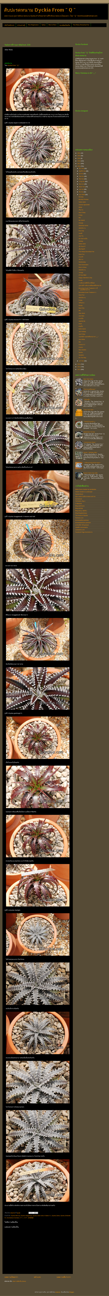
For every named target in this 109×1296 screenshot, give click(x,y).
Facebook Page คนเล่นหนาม (83, 532)
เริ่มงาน (81, 210)
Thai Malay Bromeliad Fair (81, 25)
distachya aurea (83, 225)
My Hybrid (82, 220)
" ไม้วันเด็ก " (87, 399)
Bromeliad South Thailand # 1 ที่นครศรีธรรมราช (88, 289)
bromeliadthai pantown (82, 520)
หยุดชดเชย (82, 321)
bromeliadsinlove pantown (83, 522)
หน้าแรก (37, 1277)
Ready (81, 305)
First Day (81, 231)
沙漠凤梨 (30, 1218)
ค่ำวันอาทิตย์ (82, 275)
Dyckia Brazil (79, 494)
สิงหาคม (81, 179)
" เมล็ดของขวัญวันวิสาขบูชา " (92, 463)
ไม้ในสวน (81, 303)
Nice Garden (82, 350)
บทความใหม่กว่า (11, 1277)
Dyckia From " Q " (13, 65)
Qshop (43, 25)
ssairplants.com (80, 529)
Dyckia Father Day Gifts (90, 473)
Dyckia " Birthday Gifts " (90, 452)
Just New (81, 316)
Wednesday (82, 262)
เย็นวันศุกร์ (82, 249)
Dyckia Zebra (56, 1215)
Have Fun (82, 254)
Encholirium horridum (13, 1218)
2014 (79, 366)
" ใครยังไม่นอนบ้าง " (89, 421)
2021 (79, 153)
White (80, 207)
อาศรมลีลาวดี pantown (82, 525)
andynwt (57, 1292)
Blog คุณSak (79, 508)
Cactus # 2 (82, 344)
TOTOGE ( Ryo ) (80, 501)
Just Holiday (82, 331)
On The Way (82, 357)
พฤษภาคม (82, 186)
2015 (79, 364)
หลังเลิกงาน (82, 228)
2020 (79, 155)
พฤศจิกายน (82, 171)
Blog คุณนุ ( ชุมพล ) (81, 510)
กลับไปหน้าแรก (9, 25)
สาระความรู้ (21, 25)
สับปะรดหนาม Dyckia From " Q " (40, 10)
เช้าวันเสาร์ (82, 246)
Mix (80, 217)
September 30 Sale (89, 432)
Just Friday (82, 334)
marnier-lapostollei (84, 204)
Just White (82, 339)
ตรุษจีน (81, 326)
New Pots (81, 308)
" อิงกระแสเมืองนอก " (89, 389)
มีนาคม (81, 192)
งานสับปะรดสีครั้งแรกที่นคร (87, 283)
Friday (80, 215)
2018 (79, 161)
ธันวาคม (81, 168)
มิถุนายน (81, 184)
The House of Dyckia (81, 515)
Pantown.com (79, 518)
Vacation (81, 355)
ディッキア (23, 1218)
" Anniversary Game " (89, 442)
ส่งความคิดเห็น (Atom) (19, 1281)
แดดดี (80, 233)
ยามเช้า (81, 257)
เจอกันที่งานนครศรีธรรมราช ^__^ (88, 336)
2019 (79, 158)
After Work (82, 313)
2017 (79, 163)
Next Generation (83, 264)
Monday (81, 197)
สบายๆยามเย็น (83, 238)
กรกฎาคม (82, 181)
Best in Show (52, 25)
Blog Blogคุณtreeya (81, 513)
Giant (80, 323)
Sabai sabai (82, 202)
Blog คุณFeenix (80, 506)
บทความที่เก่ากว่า (64, 1277)
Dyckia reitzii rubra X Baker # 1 (42, 1215)
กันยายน (81, 176)
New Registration (33, 25)
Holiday (81, 241)
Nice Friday (82, 212)
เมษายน (81, 189)
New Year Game (88, 379)
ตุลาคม (81, 173)
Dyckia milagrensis (26, 1215)
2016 (79, 166)
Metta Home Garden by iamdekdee (85, 489)
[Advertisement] (38, 34)
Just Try (81, 236)
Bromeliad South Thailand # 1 (87, 292)
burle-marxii (82, 329)
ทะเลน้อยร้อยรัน (65, 25)
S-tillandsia (78, 503)
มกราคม (81, 361)
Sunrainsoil (78, 499)
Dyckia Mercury (15, 1215)
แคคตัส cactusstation (81, 527)
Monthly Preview (83, 199)
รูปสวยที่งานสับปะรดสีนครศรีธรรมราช (90, 285)
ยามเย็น (81, 318)
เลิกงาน (81, 259)
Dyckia (81, 352)
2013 (79, 369)
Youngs (81, 272)
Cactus (81, 347)
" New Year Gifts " (88, 410)
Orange (81, 223)
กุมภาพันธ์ (82, 194)
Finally (81, 280)
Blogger (71, 1292)
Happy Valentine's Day (85, 277)
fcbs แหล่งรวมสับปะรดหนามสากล (85, 496)
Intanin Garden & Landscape (83, 491)
